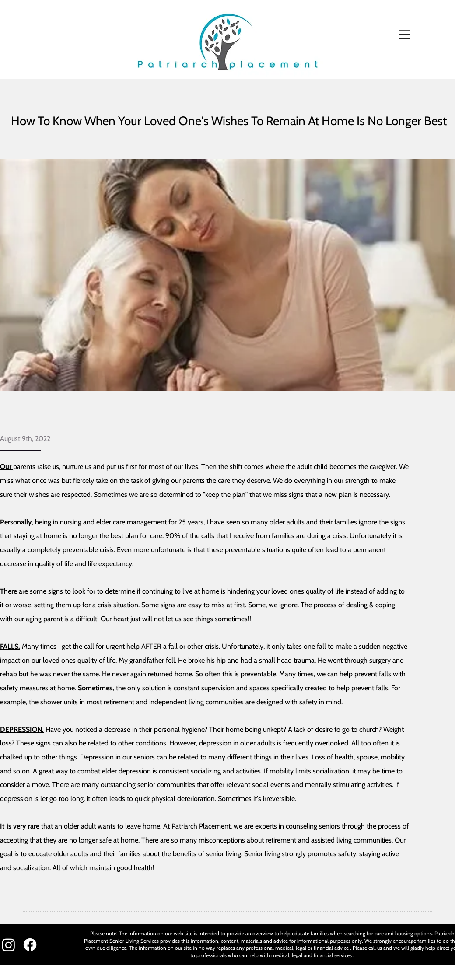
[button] (404, 34)
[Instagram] (8, 944)
